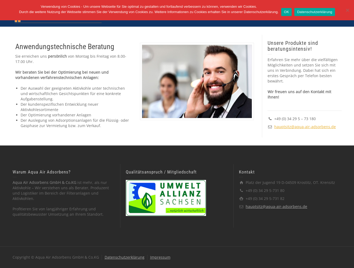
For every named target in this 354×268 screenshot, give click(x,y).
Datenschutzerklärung (124, 257)
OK (286, 12)
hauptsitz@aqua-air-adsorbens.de (305, 126)
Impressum (160, 257)
